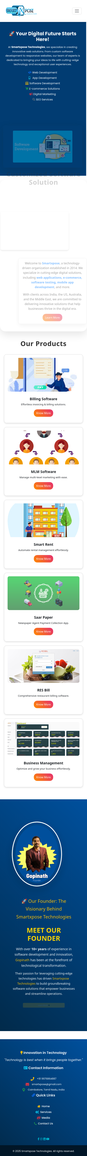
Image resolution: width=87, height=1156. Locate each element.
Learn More (58, 317)
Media (46, 1118)
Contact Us (45, 1123)
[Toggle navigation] (77, 11)
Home (46, 1106)
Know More (43, 413)
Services (45, 1112)
